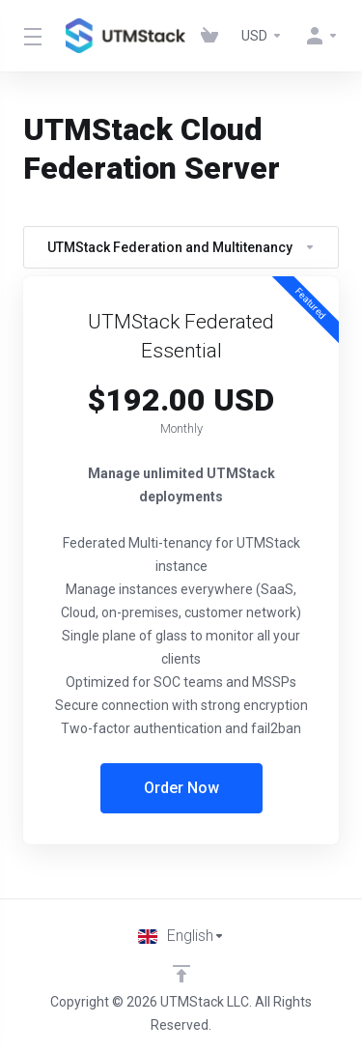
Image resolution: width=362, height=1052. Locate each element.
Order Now (181, 788)
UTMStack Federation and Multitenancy (181, 247)
